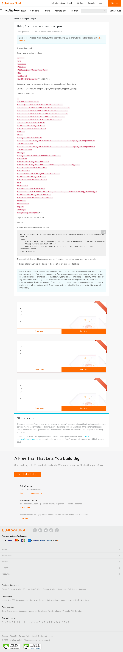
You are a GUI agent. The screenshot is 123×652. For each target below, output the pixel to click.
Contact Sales (115, 11)
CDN (24, 589)
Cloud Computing (20, 611)
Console (91, 3)
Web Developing (54, 611)
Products (21, 11)
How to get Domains (37, 600)
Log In (101, 3)
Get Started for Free (28, 474)
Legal (34, 636)
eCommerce (61, 589)
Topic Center (7, 611)
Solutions (34, 11)
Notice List (42, 636)
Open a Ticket (25, 507)
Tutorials (66, 611)
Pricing (47, 11)
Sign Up (114, 3)
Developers (42, 611)
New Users (85, 600)
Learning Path (73, 600)
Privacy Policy (24, 636)
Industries (33, 611)
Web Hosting (73, 589)
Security (82, 589)
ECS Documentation (20, 600)
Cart (80, 3)
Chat (22, 493)
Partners (75, 11)
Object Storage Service (46, 589)
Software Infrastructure (56, 600)
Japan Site (6, 600)
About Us (13, 636)
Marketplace (60, 11)
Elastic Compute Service (11, 589)
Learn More (39, 331)
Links (51, 636)
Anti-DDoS (32, 589)
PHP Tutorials (76, 611)
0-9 (67, 622)
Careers (5, 636)
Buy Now (83, 331)
